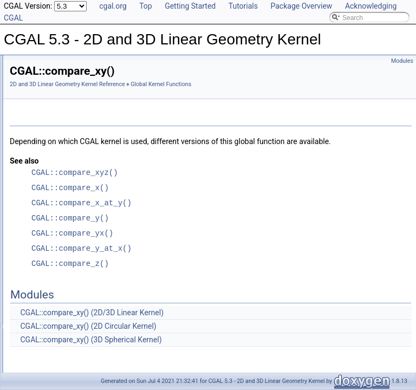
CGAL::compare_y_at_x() (72, 243)
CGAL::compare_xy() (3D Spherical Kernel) (226, 363)
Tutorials (243, 6)
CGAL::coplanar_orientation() (78, 314)
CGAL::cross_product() (69, 338)
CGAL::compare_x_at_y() (72, 231)
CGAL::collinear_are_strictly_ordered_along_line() (108, 88)
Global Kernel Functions (175, 96)
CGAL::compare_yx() (66, 291)
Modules (402, 60)
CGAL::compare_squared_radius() (85, 195)
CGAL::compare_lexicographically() (87, 136)
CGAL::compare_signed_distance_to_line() (98, 148)
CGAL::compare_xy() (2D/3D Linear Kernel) (227, 336)
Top (145, 6)
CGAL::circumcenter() (67, 64)
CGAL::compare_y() (65, 255)
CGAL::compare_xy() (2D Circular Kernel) (223, 350)
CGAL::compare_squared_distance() (88, 183)
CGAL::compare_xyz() (68, 267)
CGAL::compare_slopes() (72, 172)
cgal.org (112, 6)
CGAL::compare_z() (65, 279)
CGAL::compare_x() (65, 207)
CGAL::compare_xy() (66, 219)
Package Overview (301, 6)
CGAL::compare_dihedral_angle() (84, 112)
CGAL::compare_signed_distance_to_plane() (101, 160)
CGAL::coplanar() (61, 303)
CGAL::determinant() (66, 350)
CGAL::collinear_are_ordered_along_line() (97, 76)
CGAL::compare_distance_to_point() (88, 124)
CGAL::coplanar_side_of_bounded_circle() (97, 326)
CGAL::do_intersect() (66, 362)
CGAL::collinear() (61, 100)
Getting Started (190, 6)
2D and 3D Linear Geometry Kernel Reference (203, 84)
